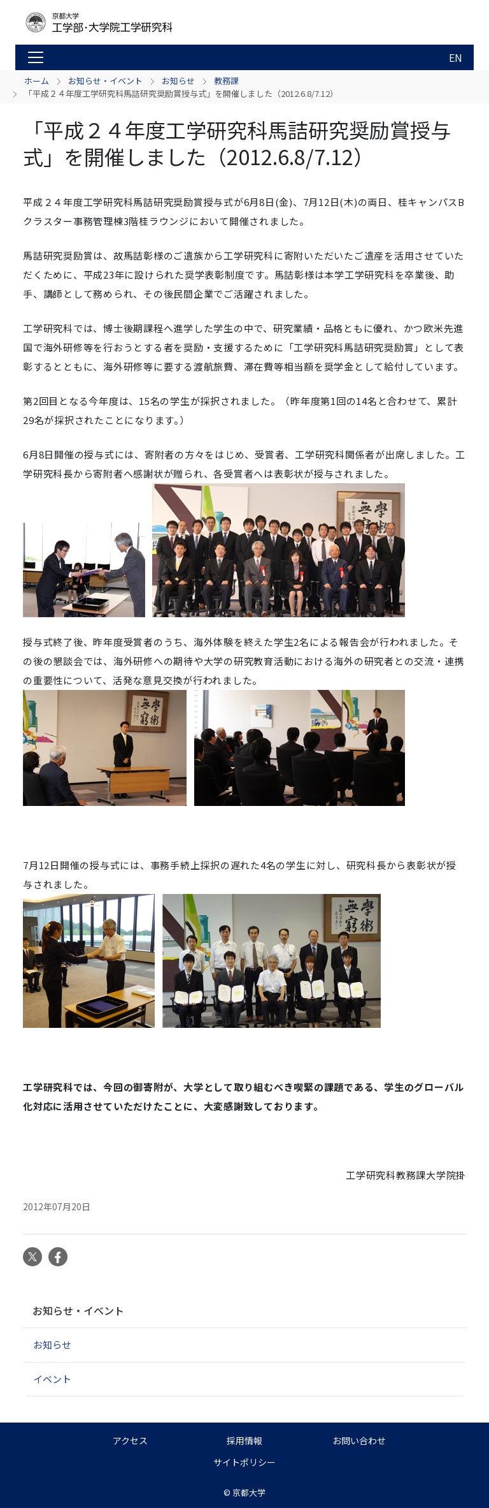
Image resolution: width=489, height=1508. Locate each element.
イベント (52, 1379)
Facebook (57, 1256)
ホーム (36, 81)
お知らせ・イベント (105, 81)
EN (455, 57)
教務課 (226, 81)
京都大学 (249, 1492)
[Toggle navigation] (35, 57)
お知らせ (178, 81)
